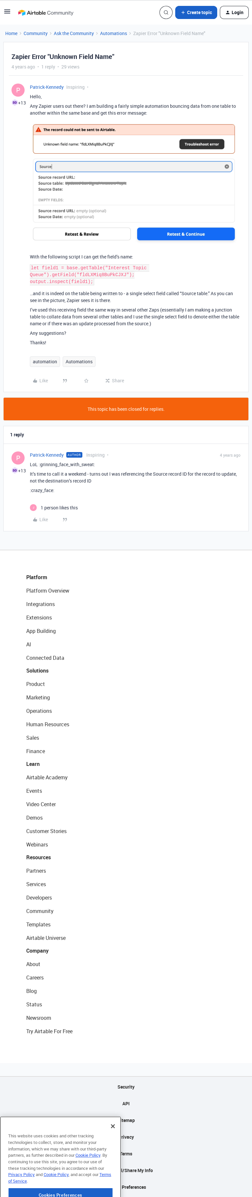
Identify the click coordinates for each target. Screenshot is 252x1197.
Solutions (37, 670)
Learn (33, 764)
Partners (36, 870)
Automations (113, 33)
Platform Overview (47, 590)
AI (28, 644)
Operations (39, 710)
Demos (34, 817)
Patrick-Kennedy (47, 87)
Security (126, 1087)
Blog (31, 991)
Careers (35, 977)
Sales (32, 737)
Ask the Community (74, 33)
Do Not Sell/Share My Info (126, 1170)
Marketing (38, 697)
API (126, 1103)
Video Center (41, 804)
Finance (35, 751)
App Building (41, 631)
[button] (7, 13)
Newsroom (38, 1017)
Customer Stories (46, 831)
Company (37, 950)
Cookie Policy (87, 1176)
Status (34, 1004)
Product (35, 684)
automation (45, 361)
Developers (39, 897)
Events (34, 790)
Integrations (40, 604)
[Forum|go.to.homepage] (45, 12)
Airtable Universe (46, 937)
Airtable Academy (47, 777)
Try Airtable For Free (49, 1031)
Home (11, 33)
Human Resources (47, 724)
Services (36, 884)
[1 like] (54, 507)
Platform (36, 577)
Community (36, 33)
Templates (38, 924)
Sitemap (126, 1120)
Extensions (39, 617)
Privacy (126, 1137)
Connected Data (45, 657)
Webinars (37, 844)
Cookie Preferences (126, 1187)
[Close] (113, 1147)
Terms (126, 1153)
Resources (38, 857)
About (33, 964)
